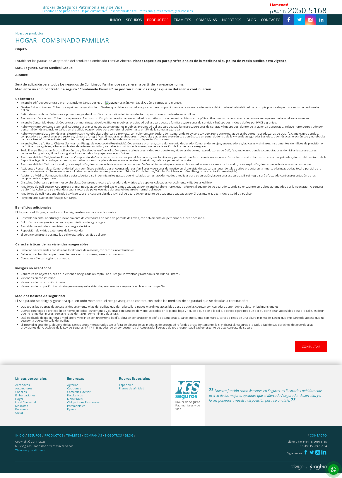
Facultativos (75, 401)
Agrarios (72, 390)
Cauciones (74, 394)
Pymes (71, 414)
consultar (311, 352)
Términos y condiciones (30, 455)
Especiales (126, 390)
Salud (19, 418)
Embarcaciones (25, 401)
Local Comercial (25, 407)
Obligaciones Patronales (83, 407)
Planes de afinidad (131, 394)
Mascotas (21, 411)
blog (251, 24)
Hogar (19, 404)
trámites (182, 24)
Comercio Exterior (79, 397)
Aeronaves (22, 390)
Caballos (21, 397)
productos (157, 24)
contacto (270, 24)
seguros (134, 24)
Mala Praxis (75, 404)
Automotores (23, 394)
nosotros (231, 24)
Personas (21, 414)
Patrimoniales (76, 411)
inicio (115, 24)
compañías (206, 24)
